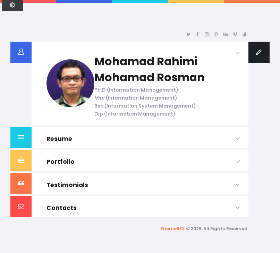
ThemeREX (172, 228)
